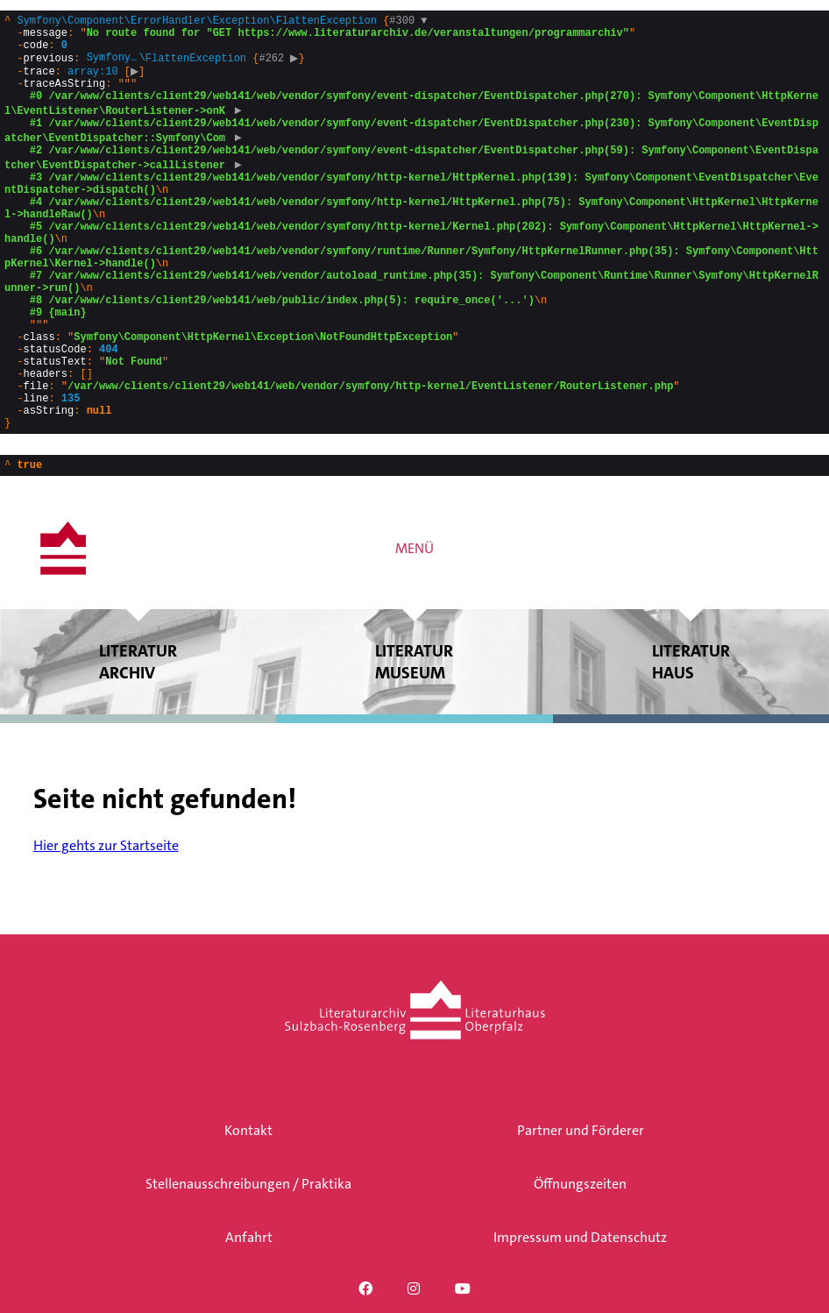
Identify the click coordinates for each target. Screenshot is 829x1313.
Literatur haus (691, 741)
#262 (280, 67)
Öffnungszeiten (580, 1184)
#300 (408, 22)
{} (411, 261)
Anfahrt (249, 1237)
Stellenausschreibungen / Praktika (248, 1184)
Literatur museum (414, 741)
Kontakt (248, 1130)
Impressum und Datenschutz (580, 1237)
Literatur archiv (138, 741)
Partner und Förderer (580, 1130)
